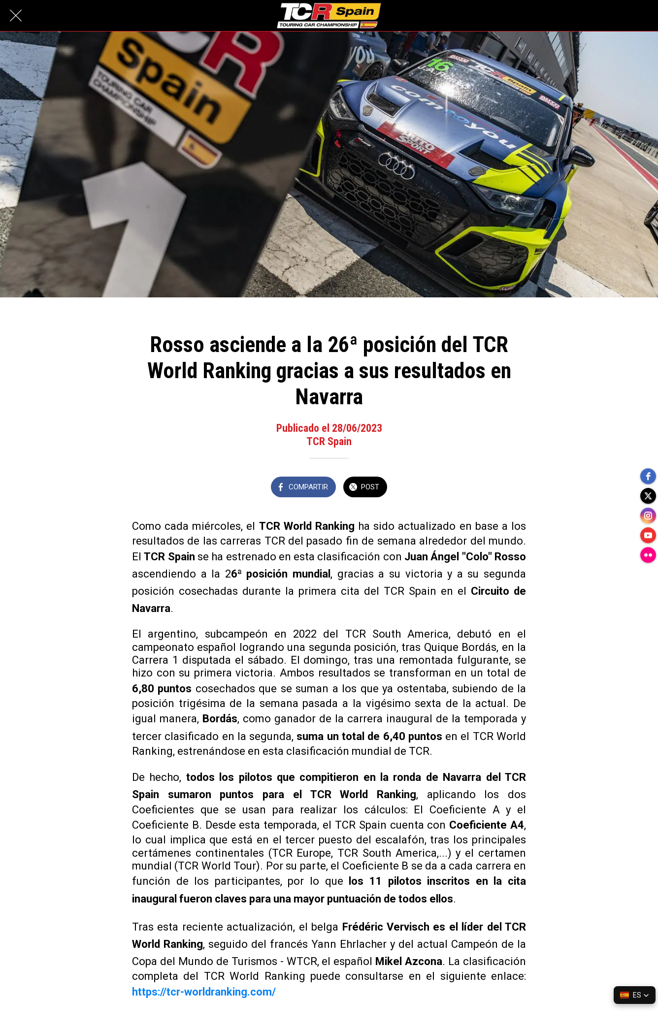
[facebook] (648, 476)
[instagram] (648, 515)
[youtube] (648, 535)
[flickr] (648, 555)
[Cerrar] (16, 16)
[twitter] (648, 496)
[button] (634, 995)
